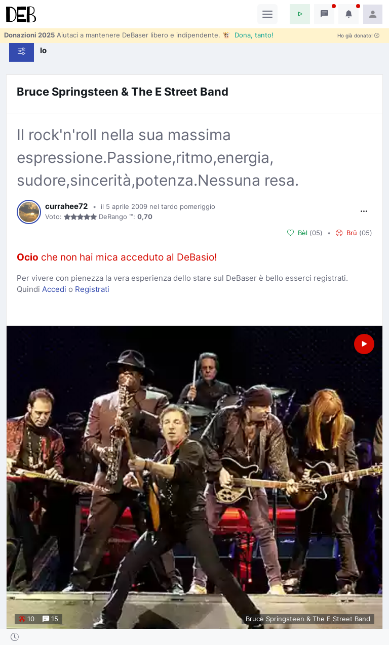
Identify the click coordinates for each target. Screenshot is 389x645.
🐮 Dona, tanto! (248, 35)
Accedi (54, 289)
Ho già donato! (358, 35)
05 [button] (316, 233)
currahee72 (66, 206)
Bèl (297, 233)
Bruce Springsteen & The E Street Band (122, 91)
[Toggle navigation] (267, 14)
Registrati (92, 289)
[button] (300, 14)
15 (50, 619)
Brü (346, 233)
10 (26, 619)
